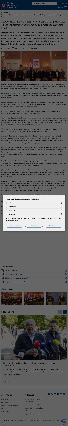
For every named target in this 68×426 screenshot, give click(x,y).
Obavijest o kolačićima (53, 218)
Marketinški (11, 214)
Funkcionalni (12, 206)
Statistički (11, 210)
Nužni (10, 203)
